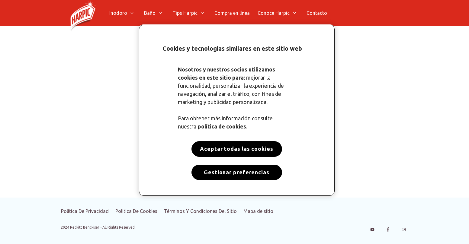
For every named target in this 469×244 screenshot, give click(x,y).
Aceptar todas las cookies (236, 149)
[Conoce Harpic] (273, 13)
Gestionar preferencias (236, 172)
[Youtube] (372, 229)
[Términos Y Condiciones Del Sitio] (200, 211)
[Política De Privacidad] (85, 211)
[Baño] (150, 13)
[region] (237, 110)
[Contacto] (316, 13)
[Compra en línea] (232, 13)
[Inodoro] (118, 13)
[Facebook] (388, 229)
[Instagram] (404, 229)
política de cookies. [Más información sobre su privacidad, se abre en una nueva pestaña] (222, 126)
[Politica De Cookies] (136, 211)
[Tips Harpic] (185, 13)
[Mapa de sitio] (258, 211)
